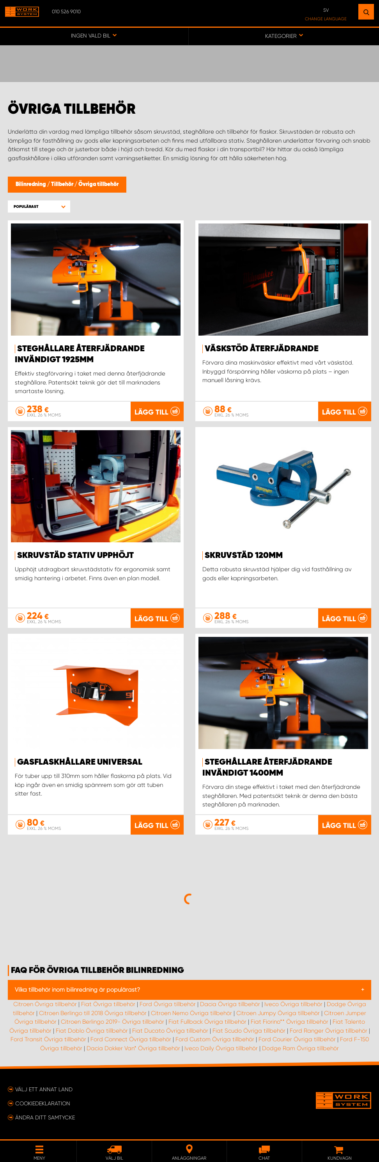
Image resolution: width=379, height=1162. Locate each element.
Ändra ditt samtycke (45, 1117)
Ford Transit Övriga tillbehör (48, 1039)
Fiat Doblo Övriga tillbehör (92, 1030)
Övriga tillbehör (98, 184)
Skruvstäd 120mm (244, 555)
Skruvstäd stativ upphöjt (75, 555)
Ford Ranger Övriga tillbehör (328, 1030)
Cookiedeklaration (42, 1103)
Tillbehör (62, 184)
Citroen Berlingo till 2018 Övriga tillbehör (93, 1013)
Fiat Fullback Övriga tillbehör (207, 1021)
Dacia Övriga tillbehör (230, 1004)
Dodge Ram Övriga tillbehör (300, 1048)
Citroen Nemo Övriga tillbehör (191, 1013)
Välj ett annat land (44, 1089)
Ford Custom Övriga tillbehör (214, 1039)
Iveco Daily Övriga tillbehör (221, 1048)
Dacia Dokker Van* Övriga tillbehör (133, 1048)
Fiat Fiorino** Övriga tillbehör (289, 1021)
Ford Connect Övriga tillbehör (130, 1039)
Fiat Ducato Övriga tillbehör (170, 1030)
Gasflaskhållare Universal (79, 762)
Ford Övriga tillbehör (168, 1004)
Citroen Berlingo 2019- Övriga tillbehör (112, 1021)
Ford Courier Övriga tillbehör (297, 1039)
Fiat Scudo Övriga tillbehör (249, 1030)
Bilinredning (31, 184)
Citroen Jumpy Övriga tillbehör (278, 1013)
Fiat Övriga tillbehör (108, 1004)
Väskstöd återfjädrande (262, 349)
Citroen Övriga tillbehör (45, 1004)
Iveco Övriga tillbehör (293, 1004)
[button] (39, 206)
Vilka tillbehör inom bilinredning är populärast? (77, 989)
